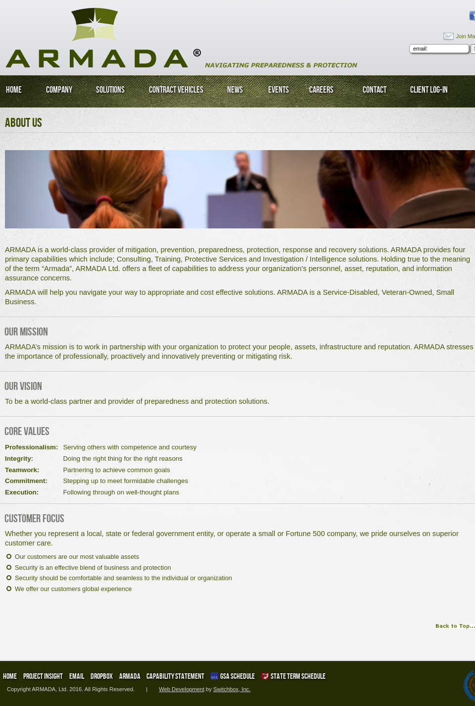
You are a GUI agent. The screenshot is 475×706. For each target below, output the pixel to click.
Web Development (181, 689)
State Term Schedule (293, 676)
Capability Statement (175, 676)
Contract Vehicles (176, 90)
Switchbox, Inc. (231, 689)
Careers (321, 90)
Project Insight (43, 676)
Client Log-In (429, 90)
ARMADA (130, 676)
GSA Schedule (233, 676)
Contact (374, 90)
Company (59, 90)
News (235, 90)
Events (278, 90)
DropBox (102, 676)
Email (76, 676)
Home (14, 90)
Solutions (110, 90)
